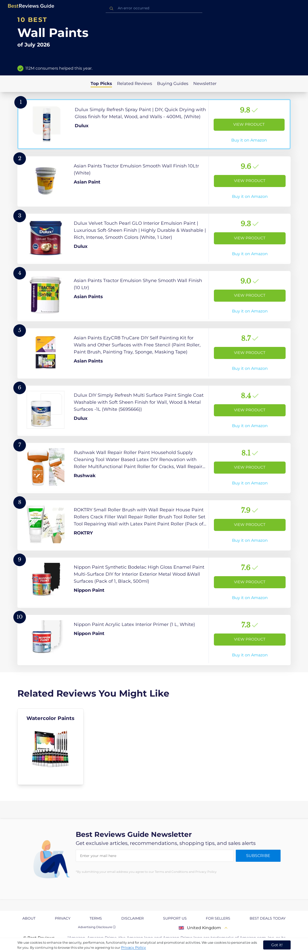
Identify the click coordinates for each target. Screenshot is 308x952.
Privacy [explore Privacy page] (62, 918)
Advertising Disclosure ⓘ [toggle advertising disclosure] (97, 927)
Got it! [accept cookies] (277, 944)
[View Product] (154, 124)
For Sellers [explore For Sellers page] (218, 918)
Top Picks (101, 83)
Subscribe (258, 855)
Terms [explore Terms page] (96, 918)
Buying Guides (172, 83)
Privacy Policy (133, 947)
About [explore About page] (28, 918)
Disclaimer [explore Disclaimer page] (132, 918)
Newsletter (205, 83)
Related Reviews (134, 83)
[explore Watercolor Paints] (50, 746)
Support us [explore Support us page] (175, 918)
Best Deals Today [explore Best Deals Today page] (268, 918)
